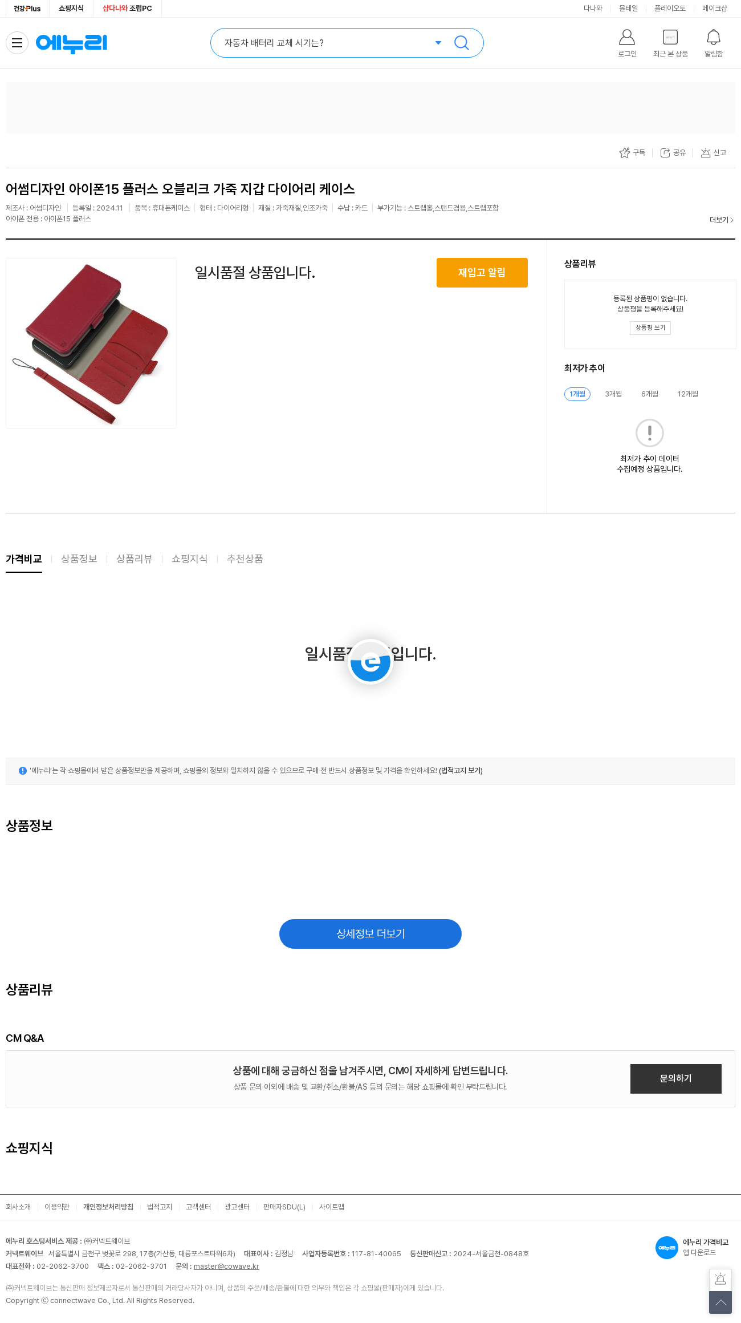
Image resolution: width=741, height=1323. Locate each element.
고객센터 (198, 1207)
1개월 (577, 394)
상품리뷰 (134, 559)
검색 (461, 43)
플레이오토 (670, 8)
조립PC (127, 8)
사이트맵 (331, 1207)
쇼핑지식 (71, 8)
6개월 (649, 394)
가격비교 (24, 559)
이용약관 (57, 1207)
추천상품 (245, 559)
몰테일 (628, 8)
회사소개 (18, 1207)
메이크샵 (714, 8)
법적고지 (159, 1207)
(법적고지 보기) (461, 770)
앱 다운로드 (695, 1247)
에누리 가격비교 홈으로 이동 (71, 42)
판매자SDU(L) (284, 1207)
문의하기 (676, 1078)
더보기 (719, 220)
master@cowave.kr (226, 1266)
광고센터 (237, 1207)
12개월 (688, 394)
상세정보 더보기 (370, 934)
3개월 (613, 394)
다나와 (593, 8)
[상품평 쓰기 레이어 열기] (650, 328)
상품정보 (79, 559)
